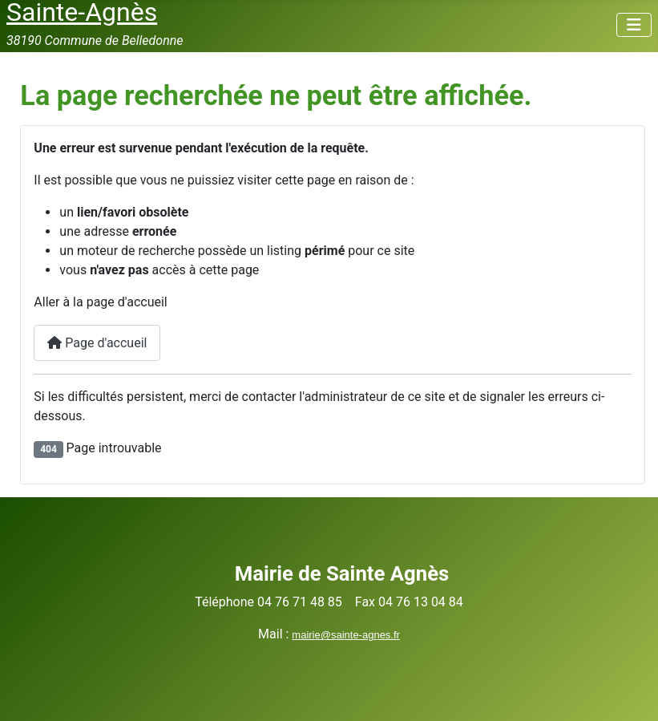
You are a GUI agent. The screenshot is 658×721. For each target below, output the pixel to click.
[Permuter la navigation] (634, 25)
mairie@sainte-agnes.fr (346, 635)
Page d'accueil (97, 342)
